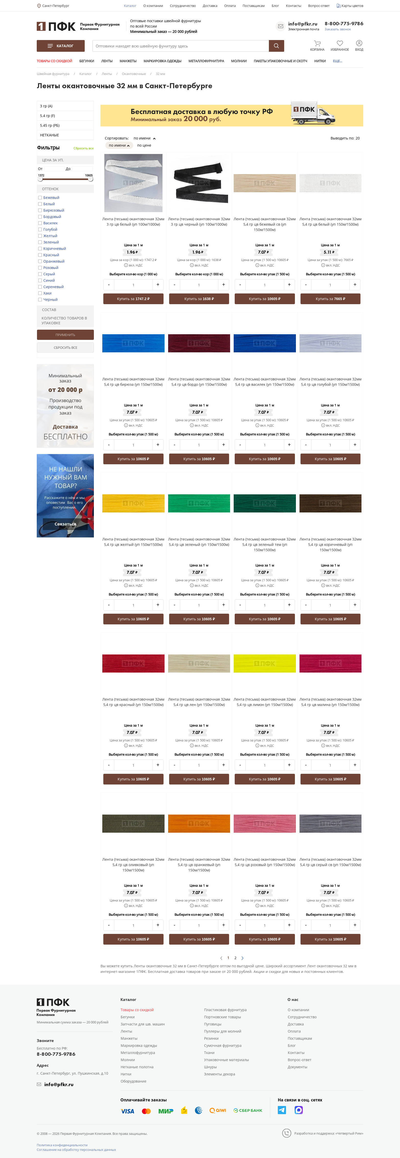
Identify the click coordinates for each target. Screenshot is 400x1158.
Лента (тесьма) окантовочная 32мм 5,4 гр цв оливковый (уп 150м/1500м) (133, 864)
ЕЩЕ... (337, 61)
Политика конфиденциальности (62, 1145)
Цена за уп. (51, 160)
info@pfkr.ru (302, 23)
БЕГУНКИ (86, 61)
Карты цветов (352, 5)
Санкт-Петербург (55, 5)
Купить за (133, 298)
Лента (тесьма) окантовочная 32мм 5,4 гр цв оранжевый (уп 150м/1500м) (199, 864)
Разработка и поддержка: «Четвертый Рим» (328, 1133)
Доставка (210, 5)
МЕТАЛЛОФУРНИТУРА (206, 61)
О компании (153, 5)
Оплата (230, 5)
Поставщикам (254, 5)
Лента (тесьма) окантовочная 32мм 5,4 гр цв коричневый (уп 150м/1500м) (330, 544)
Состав (47, 309)
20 (359, 138)
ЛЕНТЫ (106, 61)
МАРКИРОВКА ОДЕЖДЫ (162, 61)
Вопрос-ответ (319, 5)
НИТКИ (320, 61)
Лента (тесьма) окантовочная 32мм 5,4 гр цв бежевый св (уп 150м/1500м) (265, 224)
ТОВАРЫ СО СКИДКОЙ (54, 61)
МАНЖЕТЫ (128, 61)
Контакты (293, 5)
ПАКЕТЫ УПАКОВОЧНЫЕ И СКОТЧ (280, 61)
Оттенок (49, 188)
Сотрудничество (183, 5)
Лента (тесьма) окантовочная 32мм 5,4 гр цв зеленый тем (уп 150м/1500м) (265, 544)
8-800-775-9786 (344, 24)
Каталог (130, 5)
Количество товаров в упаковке (63, 320)
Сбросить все (83, 148)
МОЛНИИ (239, 61)
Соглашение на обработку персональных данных (76, 1149)
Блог (275, 5)
